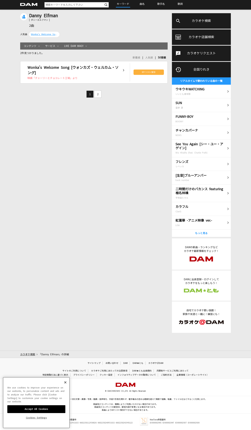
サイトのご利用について (74, 371)
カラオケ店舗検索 (201, 37)
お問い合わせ (112, 363)
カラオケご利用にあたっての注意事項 (109, 371)
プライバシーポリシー (84, 375)
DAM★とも (138, 363)
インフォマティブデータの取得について (136, 375)
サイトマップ (94, 363)
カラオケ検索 (201, 20)
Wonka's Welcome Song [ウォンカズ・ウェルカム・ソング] (44, 34)
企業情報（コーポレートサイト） (193, 375)
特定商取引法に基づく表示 (55, 375)
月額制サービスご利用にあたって (173, 371)
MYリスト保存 (148, 72)
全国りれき (201, 69)
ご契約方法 (166, 375)
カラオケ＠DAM (155, 363)
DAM (125, 363)
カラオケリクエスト (201, 53)
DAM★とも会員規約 (142, 371)
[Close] (65, 409)
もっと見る (201, 233)
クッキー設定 (106, 375)
